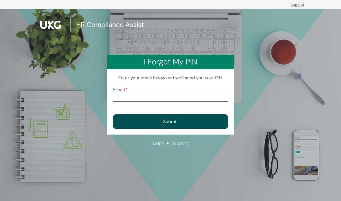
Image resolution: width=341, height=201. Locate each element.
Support (179, 143)
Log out (297, 4)
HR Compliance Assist (110, 24)
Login (159, 143)
